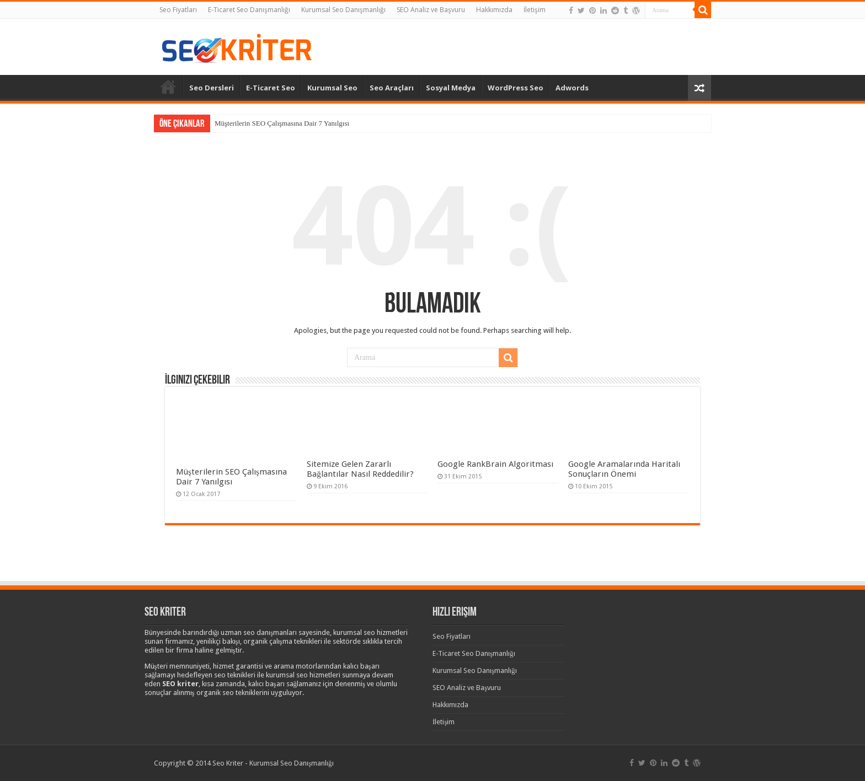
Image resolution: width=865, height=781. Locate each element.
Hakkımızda (494, 9)
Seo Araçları (392, 88)
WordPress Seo (515, 88)
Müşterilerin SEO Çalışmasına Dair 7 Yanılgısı (282, 123)
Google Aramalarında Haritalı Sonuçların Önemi (624, 469)
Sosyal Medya (451, 88)
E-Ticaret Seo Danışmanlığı (249, 9)
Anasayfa (168, 86)
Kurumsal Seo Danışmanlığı (343, 9)
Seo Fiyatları (178, 9)
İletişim (535, 9)
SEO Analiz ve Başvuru (431, 9)
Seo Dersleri (211, 88)
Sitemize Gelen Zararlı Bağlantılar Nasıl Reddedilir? (360, 469)
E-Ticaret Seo (270, 88)
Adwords (572, 88)
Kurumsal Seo (332, 88)
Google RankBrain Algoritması (495, 464)
